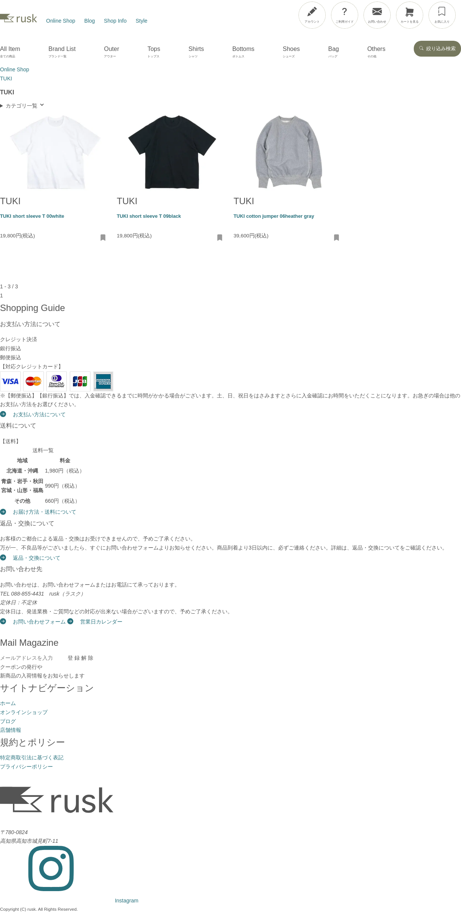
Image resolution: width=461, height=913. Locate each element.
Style (141, 21)
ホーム (8, 703)
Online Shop (60, 21)
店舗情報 (10, 730)
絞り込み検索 (437, 48)
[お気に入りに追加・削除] (103, 238)
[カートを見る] (409, 15)
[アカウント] (312, 15)
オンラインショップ (24, 712)
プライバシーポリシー (26, 767)
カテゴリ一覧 (25, 105)
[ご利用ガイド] (344, 15)
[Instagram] (69, 901)
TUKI (10, 201)
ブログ (8, 721)
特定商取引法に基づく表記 (31, 757)
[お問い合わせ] (377, 15)
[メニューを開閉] (435, 13)
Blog (89, 21)
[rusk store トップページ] (18, 21)
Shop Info (115, 21)
